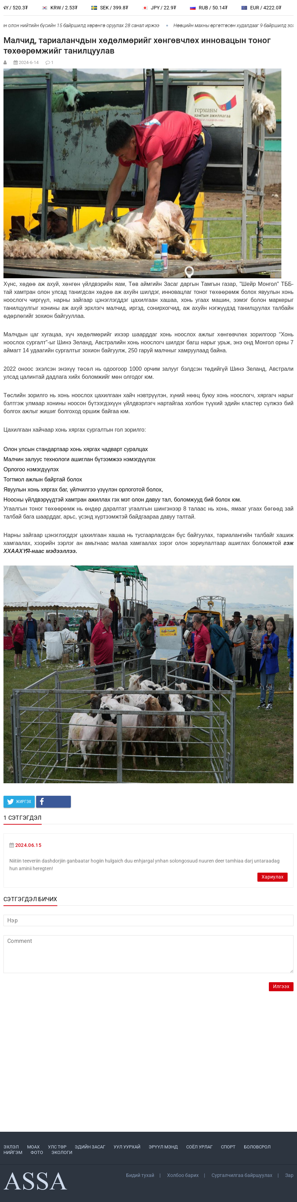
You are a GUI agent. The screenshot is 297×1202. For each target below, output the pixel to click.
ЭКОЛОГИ (61, 1152)
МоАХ (33, 1147)
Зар (289, 1175)
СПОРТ (228, 1147)
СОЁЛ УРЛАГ (199, 1147)
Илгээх (281, 986)
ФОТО (37, 1152)
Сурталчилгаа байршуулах (242, 1175)
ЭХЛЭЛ (11, 1147)
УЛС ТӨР (57, 1147)
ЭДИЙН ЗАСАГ (90, 1147)
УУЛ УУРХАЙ (127, 1147)
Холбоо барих (183, 1175)
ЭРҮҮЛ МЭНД (163, 1147)
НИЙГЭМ (12, 1152)
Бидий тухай (140, 1175)
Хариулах (272, 877)
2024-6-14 (29, 62)
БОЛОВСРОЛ (257, 1147)
